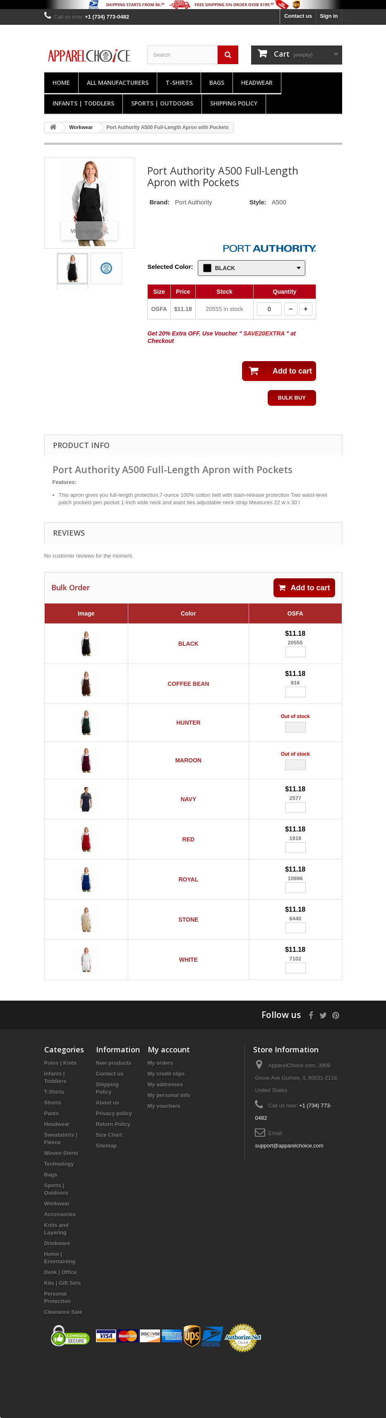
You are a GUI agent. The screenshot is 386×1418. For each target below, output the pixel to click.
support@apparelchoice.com (289, 1203)
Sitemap (106, 1203)
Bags (216, 82)
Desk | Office (60, 1329)
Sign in (329, 16)
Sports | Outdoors (162, 103)
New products (114, 1120)
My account (169, 1106)
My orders (160, 1120)
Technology (59, 1221)
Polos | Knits (60, 1120)
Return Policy (113, 1181)
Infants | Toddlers (83, 103)
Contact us (298, 16)
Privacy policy (114, 1170)
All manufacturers (118, 82)
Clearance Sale (63, 1369)
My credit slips (166, 1131)
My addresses (165, 1141)
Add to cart (304, 588)
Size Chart (109, 1192)
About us (107, 1160)
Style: (257, 202)
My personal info (169, 1152)
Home (61, 82)
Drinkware (57, 1300)
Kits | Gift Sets (62, 1340)
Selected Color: (170, 266)
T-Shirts (178, 82)
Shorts (52, 1160)
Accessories (60, 1271)
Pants (51, 1170)
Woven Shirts (61, 1210)
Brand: (159, 202)
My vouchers (164, 1163)
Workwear (57, 1261)
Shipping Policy (233, 103)
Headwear (257, 82)
